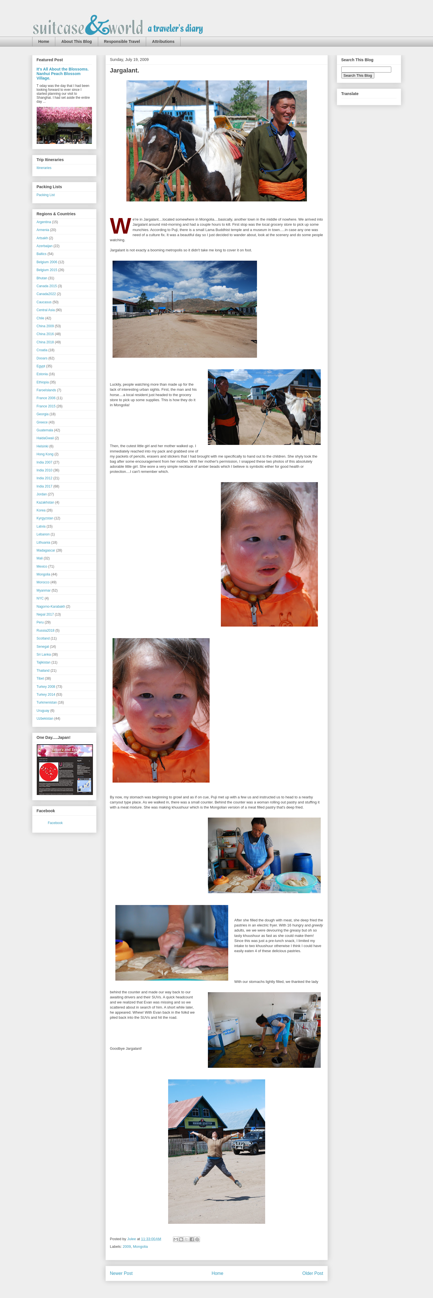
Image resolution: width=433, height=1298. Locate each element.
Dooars (42, 358)
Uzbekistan (45, 719)
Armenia (43, 230)
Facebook (55, 823)
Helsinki (43, 446)
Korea (41, 510)
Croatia (42, 350)
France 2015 (46, 406)
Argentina (44, 222)
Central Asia (46, 310)
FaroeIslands (46, 390)
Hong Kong (45, 454)
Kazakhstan (45, 502)
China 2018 (45, 342)
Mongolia (140, 1246)
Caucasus (44, 302)
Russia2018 (45, 630)
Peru (40, 622)
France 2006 (46, 398)
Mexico (42, 566)
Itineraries (44, 168)
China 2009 (45, 326)
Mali (40, 558)
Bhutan (42, 278)
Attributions (163, 41)
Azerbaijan (45, 246)
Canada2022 (46, 294)
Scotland (43, 638)
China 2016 (45, 334)
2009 (127, 1246)
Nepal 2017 (45, 614)
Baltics (42, 254)
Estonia (42, 374)
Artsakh (42, 238)
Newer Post (121, 1273)
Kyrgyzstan (45, 518)
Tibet (40, 678)
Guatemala (45, 430)
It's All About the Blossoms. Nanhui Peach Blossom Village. (63, 73)
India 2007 (44, 462)
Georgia (43, 414)
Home (43, 41)
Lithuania (43, 542)
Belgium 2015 (47, 270)
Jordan (42, 494)
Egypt (41, 366)
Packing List (46, 195)
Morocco (43, 582)
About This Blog (76, 41)
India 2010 (44, 470)
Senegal (43, 647)
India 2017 (44, 486)
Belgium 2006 (47, 262)
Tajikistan (43, 662)
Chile (40, 318)
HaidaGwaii (45, 438)
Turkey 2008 (46, 687)
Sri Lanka (44, 654)
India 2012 (44, 478)
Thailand (43, 671)
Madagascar (46, 550)
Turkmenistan (47, 702)
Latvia (41, 526)
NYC (40, 598)
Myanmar (44, 590)
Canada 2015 (47, 286)
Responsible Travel (122, 41)
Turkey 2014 (46, 695)
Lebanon (43, 534)
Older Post (312, 1273)
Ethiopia (43, 382)
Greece (42, 422)
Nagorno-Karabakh (51, 607)
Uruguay (43, 711)
